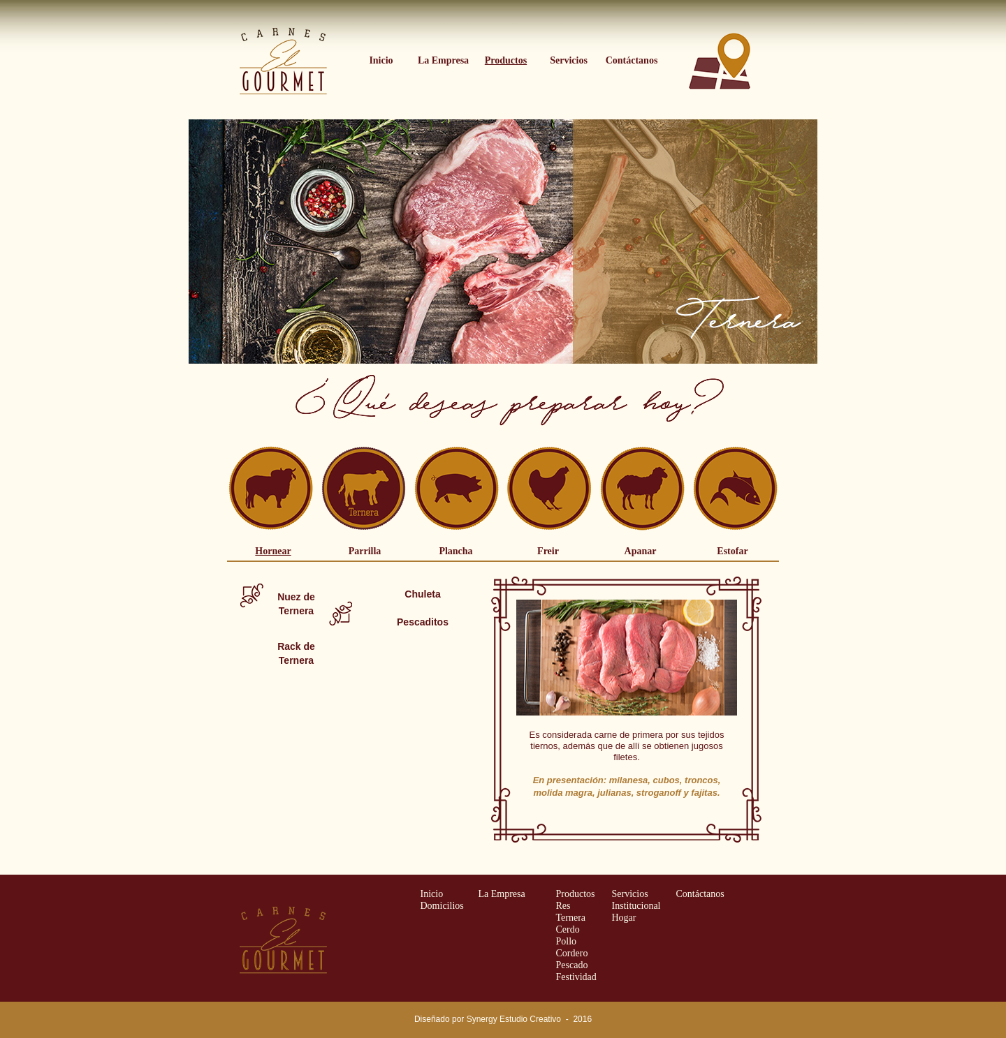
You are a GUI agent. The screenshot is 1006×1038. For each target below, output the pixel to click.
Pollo (566, 941)
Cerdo (568, 929)
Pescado (572, 965)
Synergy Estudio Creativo (514, 1019)
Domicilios (442, 905)
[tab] (273, 553)
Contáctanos (700, 894)
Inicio (432, 894)
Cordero (572, 953)
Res (563, 905)
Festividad (576, 977)
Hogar (624, 917)
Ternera (571, 917)
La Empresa (502, 894)
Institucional (636, 905)
